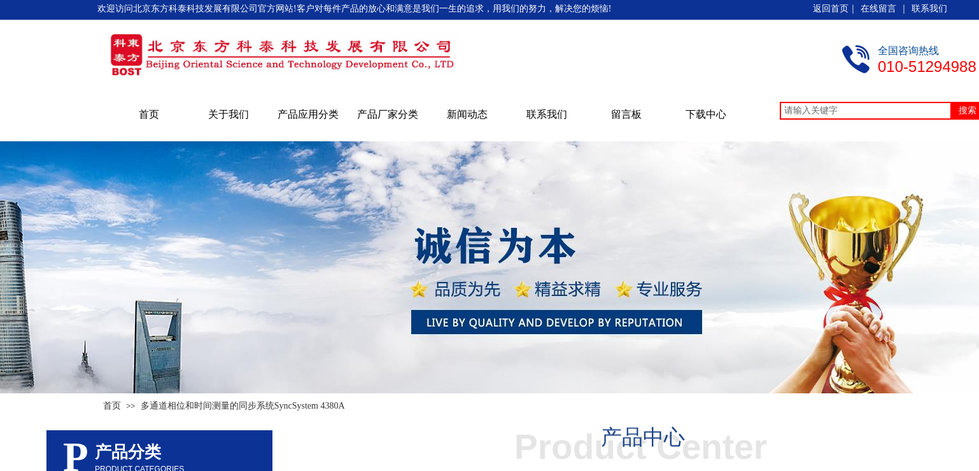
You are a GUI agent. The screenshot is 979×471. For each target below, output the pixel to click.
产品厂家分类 (387, 114)
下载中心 (706, 114)
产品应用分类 (308, 114)
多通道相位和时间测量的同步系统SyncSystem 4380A (243, 406)
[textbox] (866, 111)
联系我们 (546, 114)
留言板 (626, 114)
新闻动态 (467, 114)
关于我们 (228, 114)
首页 (149, 114)
